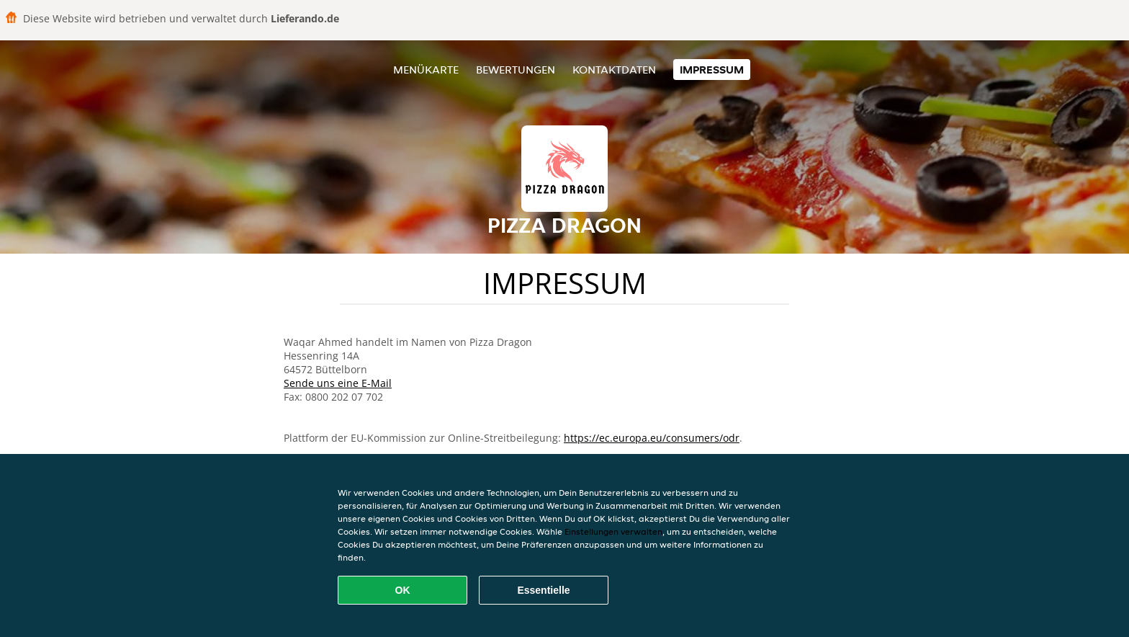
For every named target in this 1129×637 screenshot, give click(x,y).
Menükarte (426, 69)
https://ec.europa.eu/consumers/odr (651, 438)
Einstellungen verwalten (613, 531)
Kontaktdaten (614, 69)
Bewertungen (515, 69)
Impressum (712, 69)
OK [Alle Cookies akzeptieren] (402, 590)
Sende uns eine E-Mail (338, 383)
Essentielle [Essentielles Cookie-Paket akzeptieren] (543, 590)
